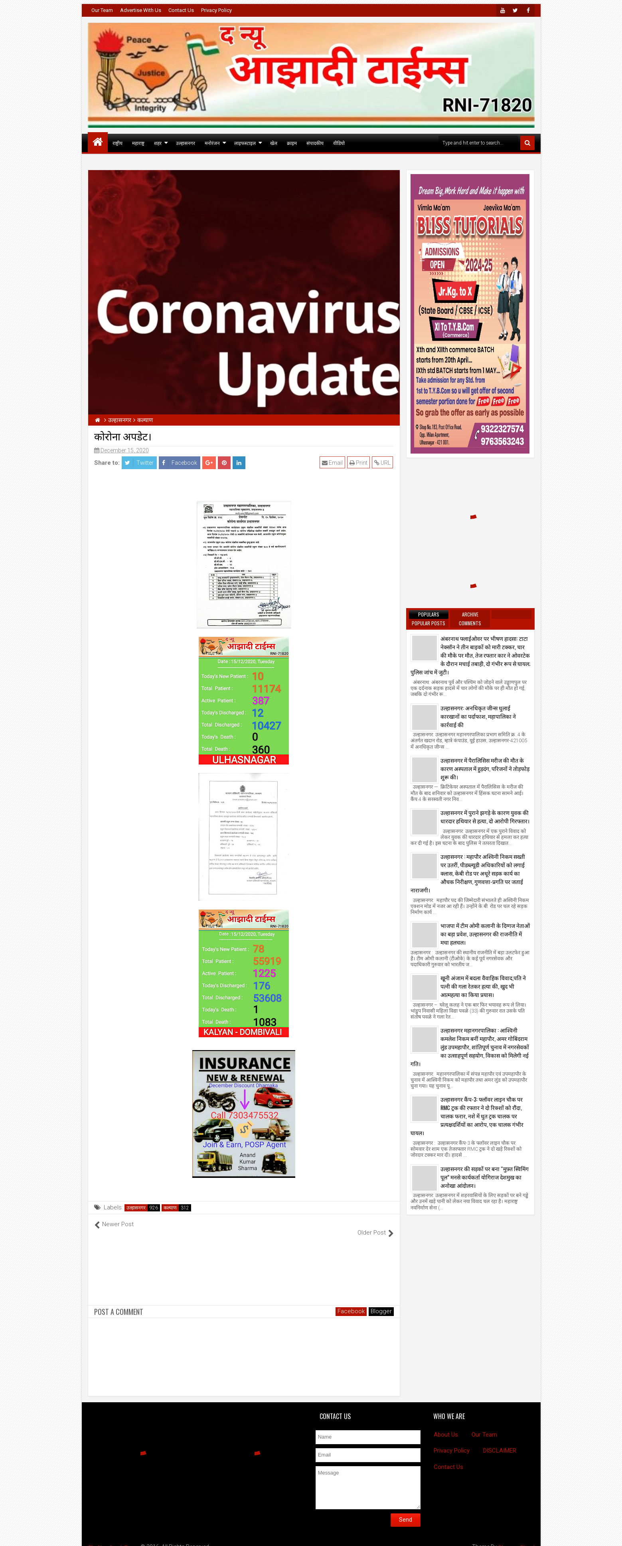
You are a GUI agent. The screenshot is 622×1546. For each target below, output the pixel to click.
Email (333, 463)
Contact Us (181, 10)
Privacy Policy (216, 10)
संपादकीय (315, 142)
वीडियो (339, 142)
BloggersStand (516, 1538)
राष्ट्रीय (117, 142)
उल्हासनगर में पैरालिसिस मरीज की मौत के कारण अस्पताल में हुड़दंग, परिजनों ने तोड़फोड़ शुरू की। (484, 768)
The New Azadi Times (115, 1538)
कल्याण (170, 1208)
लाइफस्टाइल (245, 142)
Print (359, 463)
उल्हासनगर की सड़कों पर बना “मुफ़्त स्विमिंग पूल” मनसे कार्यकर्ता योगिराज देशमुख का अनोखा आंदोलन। (484, 1176)
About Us (446, 1425)
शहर (158, 142)
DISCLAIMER (499, 1442)
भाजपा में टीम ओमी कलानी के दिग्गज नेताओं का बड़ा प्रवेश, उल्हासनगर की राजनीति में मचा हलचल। (485, 933)
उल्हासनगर (185, 142)
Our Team (102, 10)
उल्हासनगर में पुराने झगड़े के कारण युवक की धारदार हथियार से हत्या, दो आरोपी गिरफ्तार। (484, 816)
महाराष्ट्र (138, 142)
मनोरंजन (212, 142)
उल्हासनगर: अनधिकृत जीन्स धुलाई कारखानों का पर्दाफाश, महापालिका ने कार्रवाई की (478, 716)
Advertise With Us (140, 10)
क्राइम (292, 142)
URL (383, 463)
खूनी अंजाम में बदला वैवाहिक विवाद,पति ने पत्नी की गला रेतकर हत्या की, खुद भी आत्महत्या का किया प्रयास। (483, 986)
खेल (273, 142)
